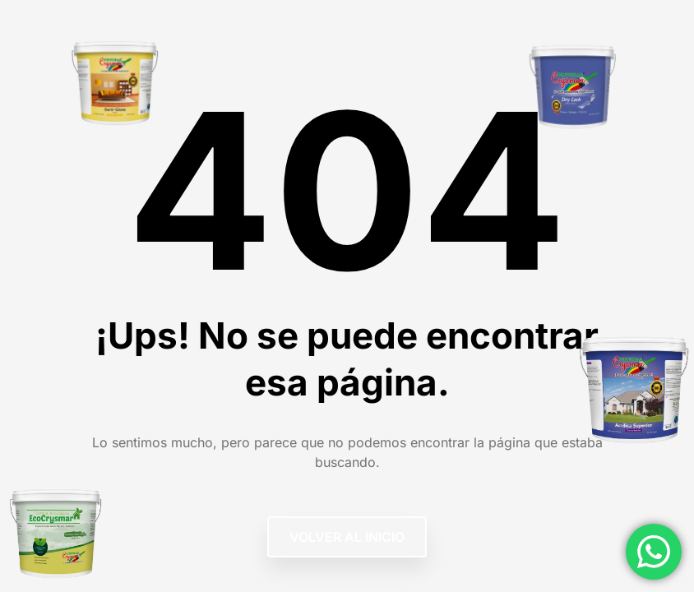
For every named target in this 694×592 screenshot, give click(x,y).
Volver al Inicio (347, 537)
